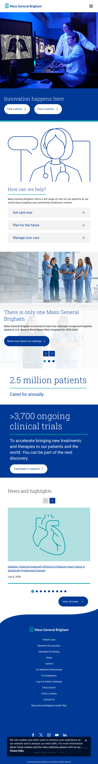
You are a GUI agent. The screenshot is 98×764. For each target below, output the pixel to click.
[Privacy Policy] (17, 750)
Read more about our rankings (24, 341)
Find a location (45, 109)
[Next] (52, 353)
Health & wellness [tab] (49, 361)
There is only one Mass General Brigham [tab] (44, 361)
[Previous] (46, 353)
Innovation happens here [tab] (53, 361)
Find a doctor (14, 109)
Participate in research (27, 468)
